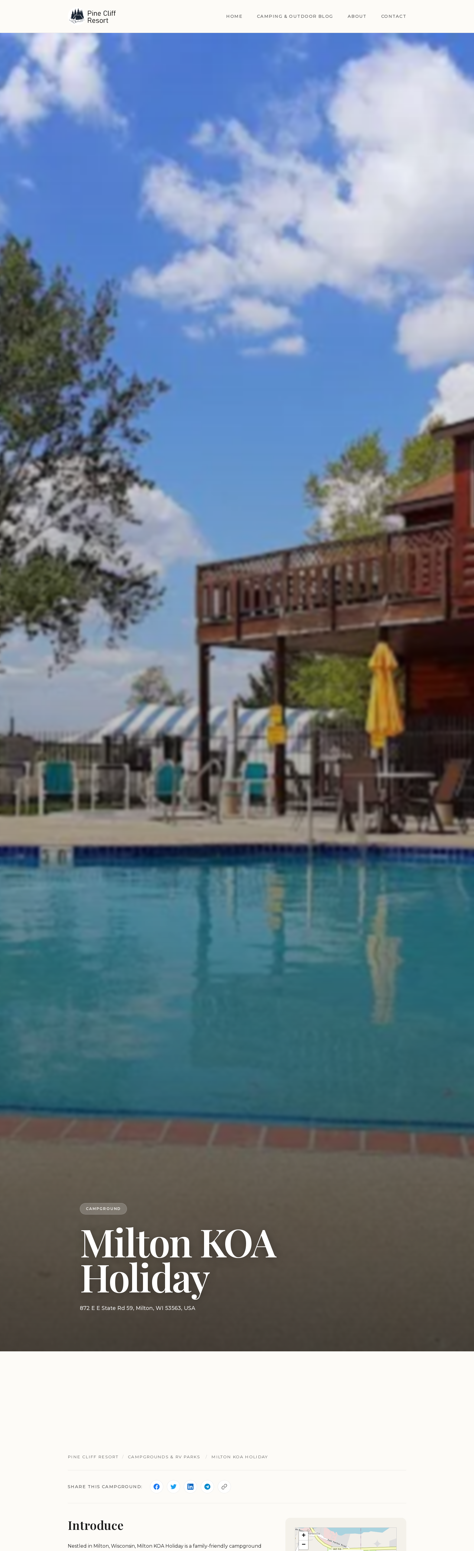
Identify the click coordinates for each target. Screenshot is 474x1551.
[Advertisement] (237, 1396)
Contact (393, 16)
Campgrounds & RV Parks (164, 1456)
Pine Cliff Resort (93, 1456)
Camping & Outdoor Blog (295, 16)
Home (234, 16)
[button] (303, 1535)
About (357, 16)
